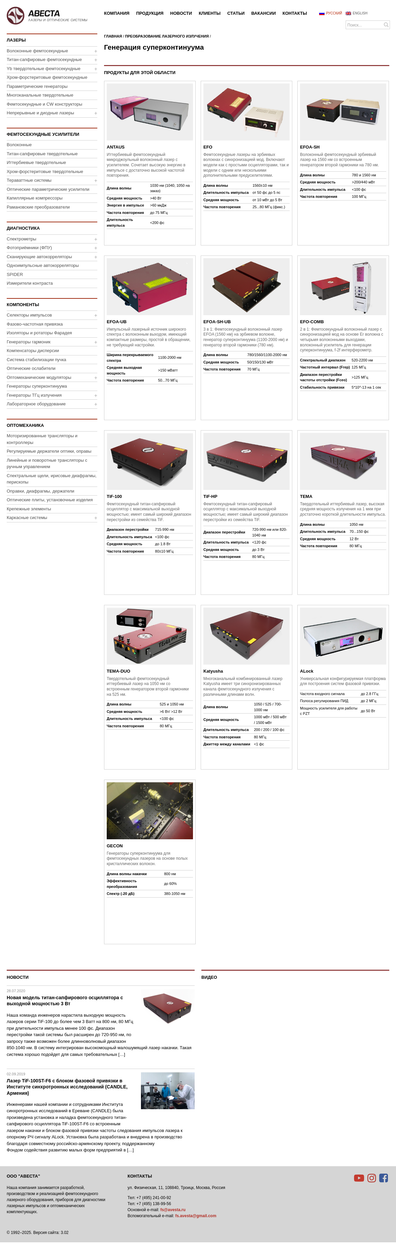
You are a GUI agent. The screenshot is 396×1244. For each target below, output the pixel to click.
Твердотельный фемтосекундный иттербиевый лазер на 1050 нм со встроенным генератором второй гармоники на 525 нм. (148, 686)
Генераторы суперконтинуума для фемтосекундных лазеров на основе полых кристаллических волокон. (147, 858)
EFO (207, 147)
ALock (306, 671)
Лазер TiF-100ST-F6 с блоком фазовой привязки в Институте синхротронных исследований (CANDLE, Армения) (67, 1086)
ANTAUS (116, 147)
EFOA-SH (310, 147)
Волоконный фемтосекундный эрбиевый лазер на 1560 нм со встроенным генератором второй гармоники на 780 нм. (339, 159)
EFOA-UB (117, 321)
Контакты (140, 1176)
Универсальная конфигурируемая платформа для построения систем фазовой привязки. (343, 681)
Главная (113, 36)
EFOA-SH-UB (217, 321)
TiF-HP (210, 496)
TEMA (306, 496)
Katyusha (213, 671)
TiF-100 (114, 496)
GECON (115, 845)
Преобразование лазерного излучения (167, 36)
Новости (18, 977)
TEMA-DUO (118, 671)
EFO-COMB (312, 321)
